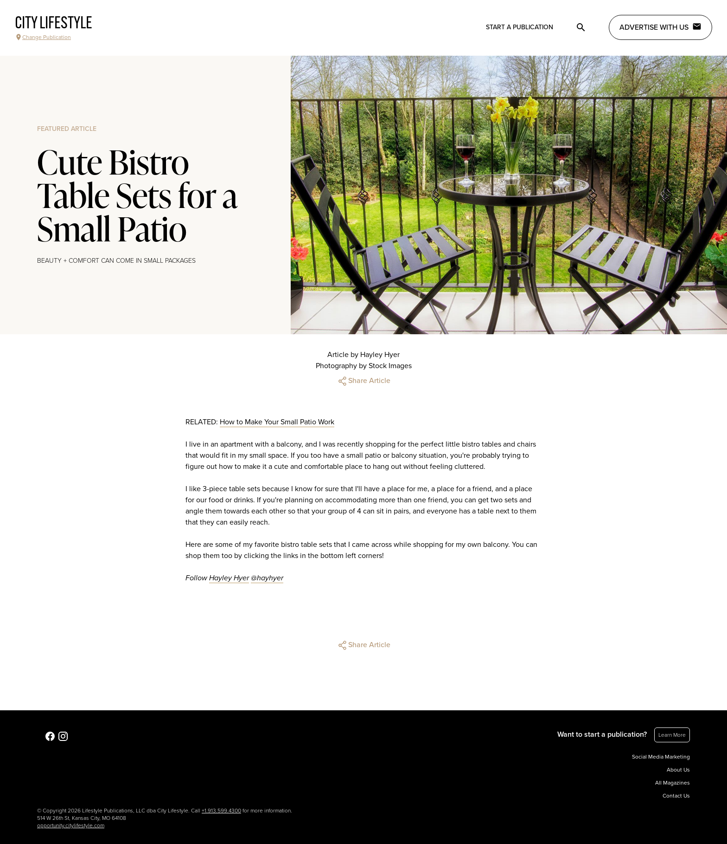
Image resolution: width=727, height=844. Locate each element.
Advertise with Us (660, 27)
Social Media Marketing (661, 756)
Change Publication (43, 37)
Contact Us (676, 795)
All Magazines (672, 782)
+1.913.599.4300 (221, 810)
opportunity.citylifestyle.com (70, 825)
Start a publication (519, 27)
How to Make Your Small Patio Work (277, 422)
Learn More (672, 735)
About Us (678, 769)
